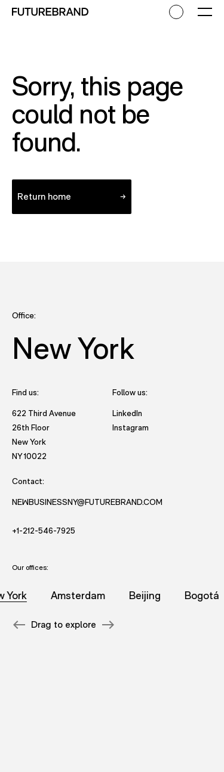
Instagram (130, 426)
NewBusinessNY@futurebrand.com (87, 502)
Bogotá (202, 595)
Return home (44, 196)
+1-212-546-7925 (43, 530)
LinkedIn (127, 412)
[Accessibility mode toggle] (176, 12)
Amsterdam (78, 595)
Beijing (145, 595)
